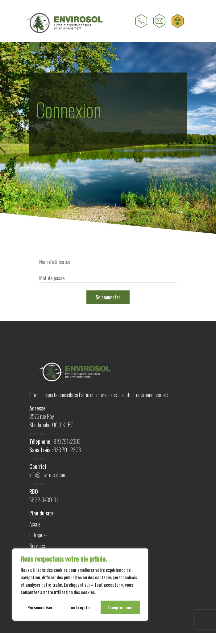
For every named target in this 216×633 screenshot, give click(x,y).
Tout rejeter (80, 607)
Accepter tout (120, 607)
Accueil (35, 524)
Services (37, 546)
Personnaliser (40, 607)
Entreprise (38, 535)
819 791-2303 (67, 441)
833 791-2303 (67, 450)
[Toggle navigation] (34, 47)
